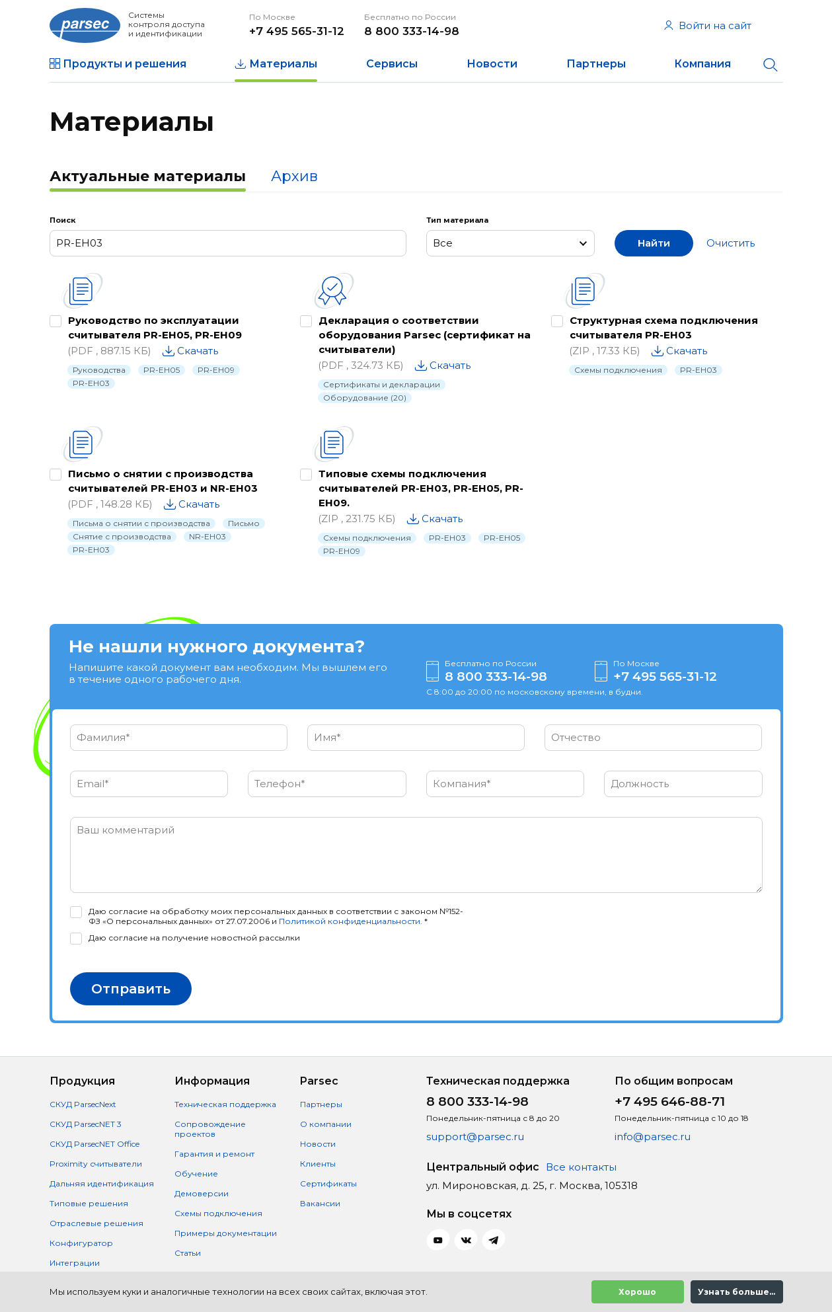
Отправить (130, 989)
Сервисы (392, 64)
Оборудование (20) (364, 398)
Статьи (187, 1253)
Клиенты (318, 1164)
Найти (654, 243)
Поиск (62, 220)
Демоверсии (201, 1193)
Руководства (99, 370)
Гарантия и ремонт (214, 1154)
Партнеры (596, 64)
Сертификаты (328, 1183)
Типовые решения (89, 1203)
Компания (702, 64)
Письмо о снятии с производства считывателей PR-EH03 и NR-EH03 (163, 480)
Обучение (196, 1173)
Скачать (197, 350)
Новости (492, 64)
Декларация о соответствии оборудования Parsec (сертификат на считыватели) (425, 335)
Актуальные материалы (148, 176)
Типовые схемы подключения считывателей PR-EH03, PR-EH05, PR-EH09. (421, 488)
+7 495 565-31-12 (296, 31)
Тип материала (457, 220)
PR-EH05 (161, 370)
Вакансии (320, 1203)
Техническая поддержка (225, 1104)
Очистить (730, 243)
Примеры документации (225, 1233)
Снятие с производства (122, 536)
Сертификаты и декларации (381, 384)
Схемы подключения (618, 370)
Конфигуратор (81, 1243)
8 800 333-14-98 (411, 31)
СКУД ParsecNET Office (94, 1144)
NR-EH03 (207, 536)
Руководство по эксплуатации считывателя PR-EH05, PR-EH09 (155, 327)
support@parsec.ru (475, 1136)
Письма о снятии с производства (141, 523)
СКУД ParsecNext (83, 1104)
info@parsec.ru (653, 1136)
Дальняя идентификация (102, 1183)
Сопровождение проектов (210, 1129)
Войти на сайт (707, 25)
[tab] (148, 178)
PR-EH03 (91, 383)
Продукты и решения (124, 64)
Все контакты (581, 1167)
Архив (294, 176)
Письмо (244, 523)
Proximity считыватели (96, 1164)
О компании (326, 1124)
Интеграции (75, 1263)
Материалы (283, 64)
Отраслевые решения (96, 1223)
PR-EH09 (216, 370)
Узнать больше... (736, 1292)
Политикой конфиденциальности (349, 921)
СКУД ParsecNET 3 (86, 1124)
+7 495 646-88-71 (670, 1101)
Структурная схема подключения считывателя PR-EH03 (664, 327)
